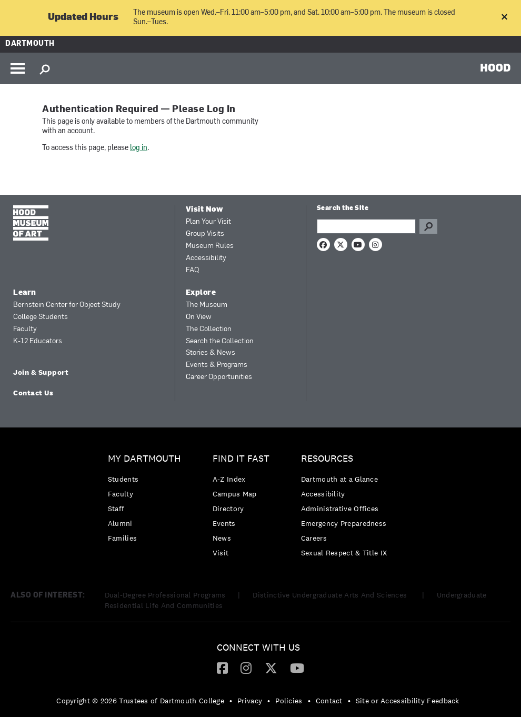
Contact (329, 700)
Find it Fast (241, 459)
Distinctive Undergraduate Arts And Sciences (331, 595)
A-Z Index (229, 479)
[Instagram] (246, 667)
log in (138, 148)
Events (224, 523)
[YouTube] (297, 667)
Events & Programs (216, 365)
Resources (327, 459)
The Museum (206, 305)
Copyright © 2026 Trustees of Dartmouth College (140, 700)
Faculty (25, 329)
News (222, 538)
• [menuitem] (230, 700)
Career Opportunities (219, 377)
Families (122, 538)
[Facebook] (222, 667)
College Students (40, 317)
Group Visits (205, 234)
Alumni (120, 523)
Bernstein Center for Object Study (67, 305)
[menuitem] (147, 501)
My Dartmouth (144, 459)
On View (199, 317)
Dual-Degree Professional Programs (165, 595)
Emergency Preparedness (344, 523)
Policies (288, 700)
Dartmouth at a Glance (339, 479)
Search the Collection (220, 341)
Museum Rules (210, 246)
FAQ (192, 270)
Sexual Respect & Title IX (344, 552)
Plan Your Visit (208, 222)
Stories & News (210, 353)
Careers (314, 538)
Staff (116, 508)
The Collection (209, 329)
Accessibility (206, 258)
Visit (221, 552)
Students (123, 479)
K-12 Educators (37, 341)
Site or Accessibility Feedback (407, 700)
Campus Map (235, 494)
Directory (228, 508)
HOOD (495, 67)
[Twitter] (271, 667)
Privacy (249, 700)
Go (428, 226)
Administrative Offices (340, 508)
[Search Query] (366, 226)
